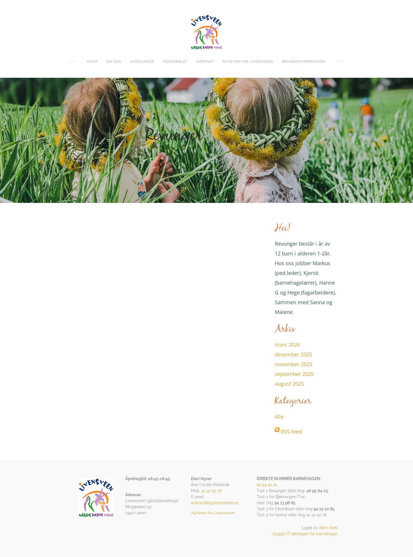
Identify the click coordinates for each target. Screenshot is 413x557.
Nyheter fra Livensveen (248, 61)
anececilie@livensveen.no (214, 502)
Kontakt (205, 61)
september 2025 (294, 373)
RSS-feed (291, 431)
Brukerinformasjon (303, 61)
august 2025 (289, 383)
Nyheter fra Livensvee (211, 513)
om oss (113, 61)
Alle (279, 416)
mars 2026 (287, 344)
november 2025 (293, 364)
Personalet (175, 61)
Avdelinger (142, 61)
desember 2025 (293, 354)
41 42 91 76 (211, 490)
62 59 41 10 (267, 484)
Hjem (92, 61)
